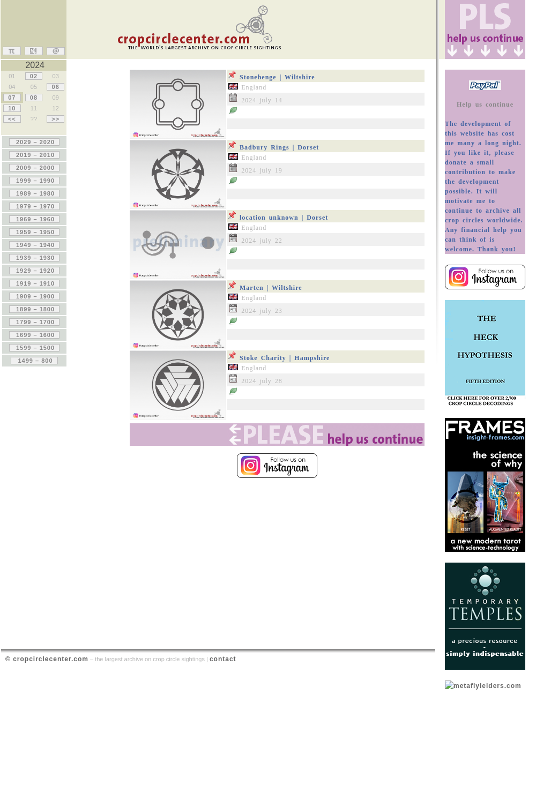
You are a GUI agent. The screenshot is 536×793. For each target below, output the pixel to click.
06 (55, 87)
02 (34, 76)
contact (223, 659)
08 (34, 97)
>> (55, 119)
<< (12, 119)
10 (12, 108)
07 (12, 97)
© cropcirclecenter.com (46, 659)
